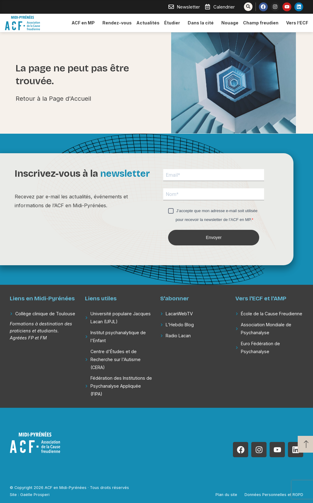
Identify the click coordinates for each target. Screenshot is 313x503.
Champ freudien (262, 23)
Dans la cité (202, 23)
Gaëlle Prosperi (35, 494)
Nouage (229, 22)
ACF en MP (85, 23)
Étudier (173, 23)
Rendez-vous (117, 22)
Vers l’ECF (297, 22)
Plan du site (226, 494)
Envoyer (214, 237)
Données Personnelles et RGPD (274, 494)
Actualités (148, 22)
